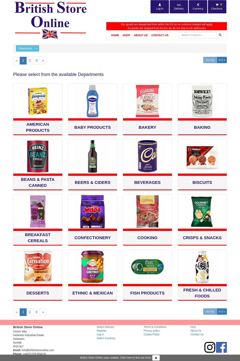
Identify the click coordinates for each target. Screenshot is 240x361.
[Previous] (16, 60)
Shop (126, 35)
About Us (141, 35)
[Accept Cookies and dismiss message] (156, 358)
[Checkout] (217, 6)
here (129, 357)
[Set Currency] (198, 6)
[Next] (43, 60)
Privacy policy (152, 330)
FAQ (193, 326)
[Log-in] (159, 6)
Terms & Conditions (155, 326)
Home (115, 35)
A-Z (223, 59)
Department (25, 48)
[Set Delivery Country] (179, 6)
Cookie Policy (152, 334)
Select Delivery (105, 326)
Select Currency (106, 338)
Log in (100, 334)
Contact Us (159, 35)
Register (101, 330)
